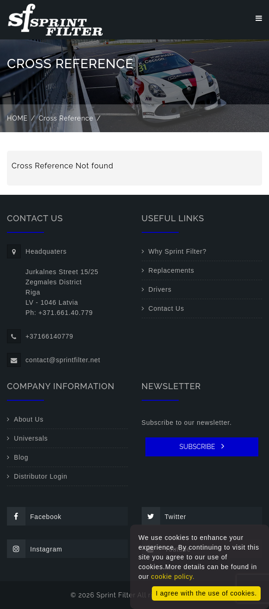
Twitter (164, 516)
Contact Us (166, 308)
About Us (29, 419)
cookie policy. (172, 576)
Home (17, 118)
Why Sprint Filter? (178, 251)
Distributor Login (41, 476)
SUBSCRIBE (201, 446)
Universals (31, 438)
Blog (21, 457)
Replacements (171, 270)
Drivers (160, 289)
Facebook (34, 516)
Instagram (34, 548)
